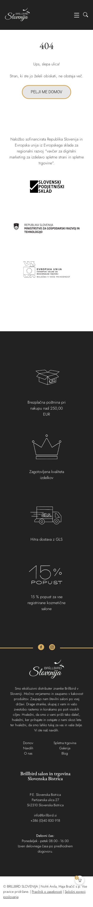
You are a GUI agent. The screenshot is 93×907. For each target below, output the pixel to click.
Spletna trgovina (65, 742)
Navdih (28, 748)
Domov (28, 742)
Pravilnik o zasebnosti (47, 891)
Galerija (64, 748)
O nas (28, 753)
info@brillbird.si (45, 815)
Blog (65, 753)
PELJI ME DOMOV (46, 92)
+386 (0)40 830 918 (45, 820)
